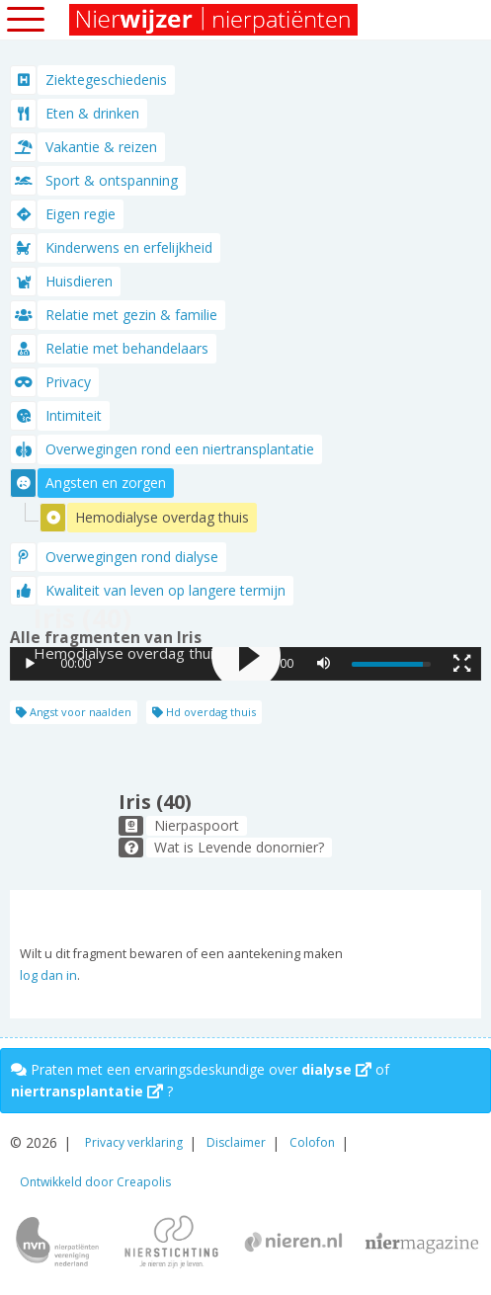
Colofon (312, 1142)
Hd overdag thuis (204, 711)
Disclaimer (236, 1142)
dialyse (336, 1069)
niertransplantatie (87, 1091)
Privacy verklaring (134, 1142)
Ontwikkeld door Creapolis (95, 1182)
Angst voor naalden (73, 711)
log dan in (48, 975)
